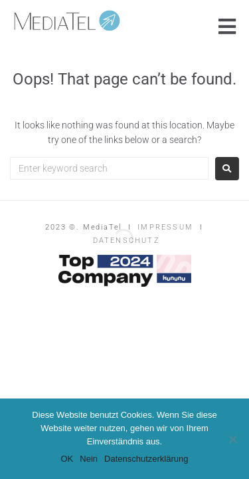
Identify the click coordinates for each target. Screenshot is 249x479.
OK (66, 459)
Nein (89, 459)
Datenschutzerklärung (146, 459)
